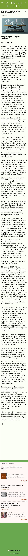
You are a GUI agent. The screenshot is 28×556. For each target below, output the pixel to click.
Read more (24, 481)
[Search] (26, 3)
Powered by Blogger (14, 550)
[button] (26, 11)
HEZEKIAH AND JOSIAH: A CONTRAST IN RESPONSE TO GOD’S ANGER (10, 505)
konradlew (17, 553)
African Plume (14, 5)
